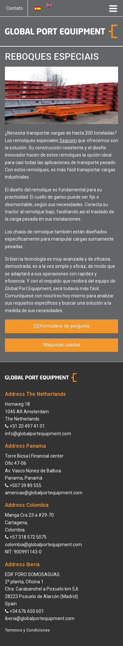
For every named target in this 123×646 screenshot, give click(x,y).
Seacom (68, 140)
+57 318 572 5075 (26, 537)
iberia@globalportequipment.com (39, 618)
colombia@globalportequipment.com (43, 544)
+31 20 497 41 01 (25, 426)
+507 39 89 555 (23, 485)
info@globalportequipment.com (38, 433)
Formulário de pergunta (62, 326)
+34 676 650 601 (24, 611)
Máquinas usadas (61, 345)
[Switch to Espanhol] (38, 8)
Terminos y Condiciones (27, 630)
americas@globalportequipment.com (43, 492)
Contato (14, 8)
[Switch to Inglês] (49, 5)
